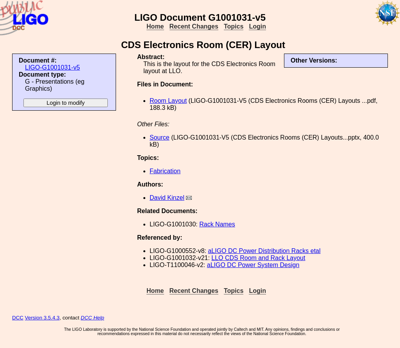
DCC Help (92, 318)
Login (257, 26)
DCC (17, 318)
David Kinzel (167, 197)
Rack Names (217, 224)
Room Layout (168, 100)
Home (155, 26)
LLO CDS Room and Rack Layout (258, 258)
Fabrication (165, 171)
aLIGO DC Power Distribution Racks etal (264, 251)
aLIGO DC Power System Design (253, 265)
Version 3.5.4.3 (42, 318)
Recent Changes (194, 26)
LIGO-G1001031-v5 (52, 67)
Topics (233, 26)
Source (160, 137)
